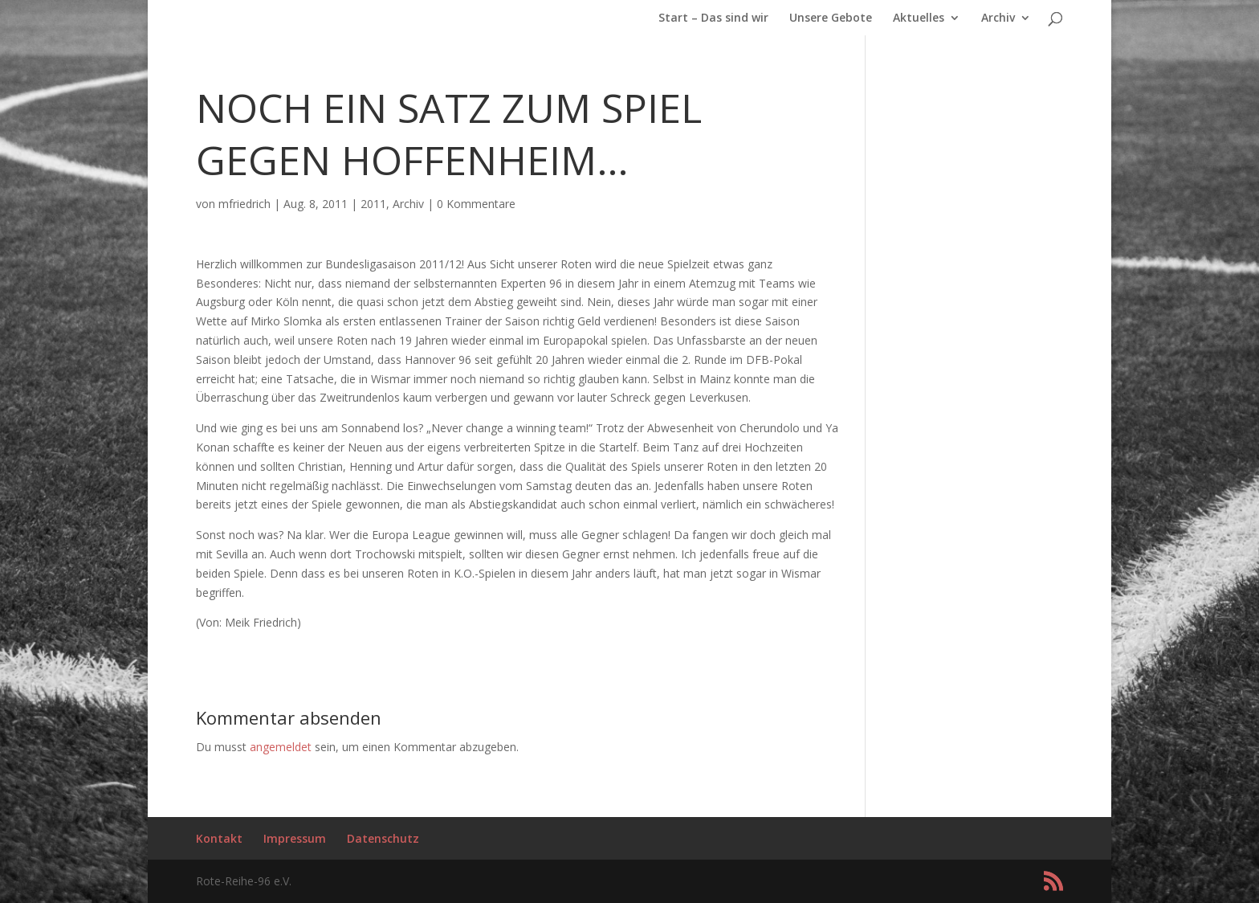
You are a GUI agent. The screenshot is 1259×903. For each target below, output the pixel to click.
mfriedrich (244, 203)
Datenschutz (383, 838)
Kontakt (219, 838)
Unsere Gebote (830, 18)
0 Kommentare (476, 203)
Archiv (998, 18)
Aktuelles (918, 18)
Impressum (294, 838)
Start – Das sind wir (713, 18)
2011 (373, 203)
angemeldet (281, 746)
